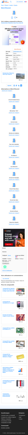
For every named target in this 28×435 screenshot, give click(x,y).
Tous (2, 5)
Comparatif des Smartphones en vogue (8, 302)
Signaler (9, 85)
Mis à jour (4, 260)
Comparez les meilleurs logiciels (8, 417)
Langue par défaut (19, 255)
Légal (20, 417)
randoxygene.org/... (17, 51)
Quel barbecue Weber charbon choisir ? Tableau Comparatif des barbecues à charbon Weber (8, 370)
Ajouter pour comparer (7, 90)
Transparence (22, 415)
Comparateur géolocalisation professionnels (6, 395)
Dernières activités (5, 427)
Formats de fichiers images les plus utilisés (8, 315)
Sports (15, 5)
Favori (12, 18)
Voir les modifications (7, 270)
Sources (4, 251)
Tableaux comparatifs (6, 419)
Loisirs (11, 5)
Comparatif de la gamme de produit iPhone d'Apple (9, 382)
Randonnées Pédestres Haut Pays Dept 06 (12, 22)
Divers (6, 5)
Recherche (10, 1)
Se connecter (20, 1)
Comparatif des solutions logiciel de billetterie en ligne (7, 355)
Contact (20, 419)
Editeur (17, 258)
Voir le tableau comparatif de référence (11, 21)
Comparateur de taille (6, 422)
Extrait (4, 248)
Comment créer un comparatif (8, 415)
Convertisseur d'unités (6, 420)
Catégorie (4, 255)
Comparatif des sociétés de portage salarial (8, 342)
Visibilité (4, 258)
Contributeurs (5, 263)
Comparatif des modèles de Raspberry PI (9, 328)
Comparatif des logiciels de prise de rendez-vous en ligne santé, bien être (8, 290)
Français (25, 1)
